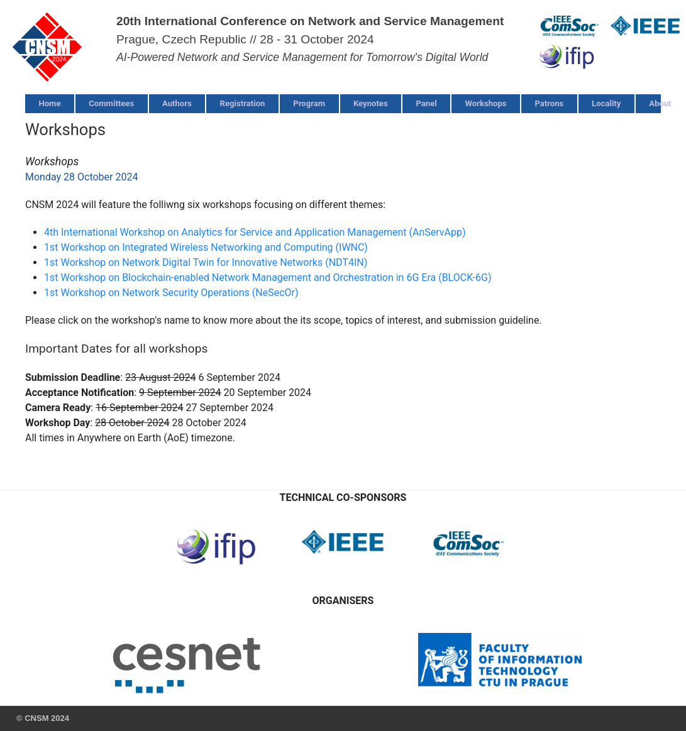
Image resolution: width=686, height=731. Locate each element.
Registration (242, 103)
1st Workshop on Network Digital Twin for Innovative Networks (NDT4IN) (205, 262)
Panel (426, 103)
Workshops (486, 103)
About (660, 103)
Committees (111, 103)
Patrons (548, 103)
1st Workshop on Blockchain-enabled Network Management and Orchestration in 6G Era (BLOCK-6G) (268, 277)
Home (49, 103)
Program (309, 103)
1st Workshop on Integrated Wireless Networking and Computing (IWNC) (206, 247)
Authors (177, 103)
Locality (606, 103)
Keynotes (370, 103)
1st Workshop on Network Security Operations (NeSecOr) (171, 293)
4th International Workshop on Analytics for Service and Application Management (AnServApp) (255, 232)
